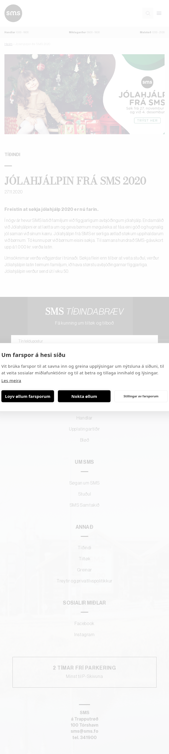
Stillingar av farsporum (141, 396)
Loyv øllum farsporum (27, 396)
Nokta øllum (84, 396)
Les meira (11, 380)
